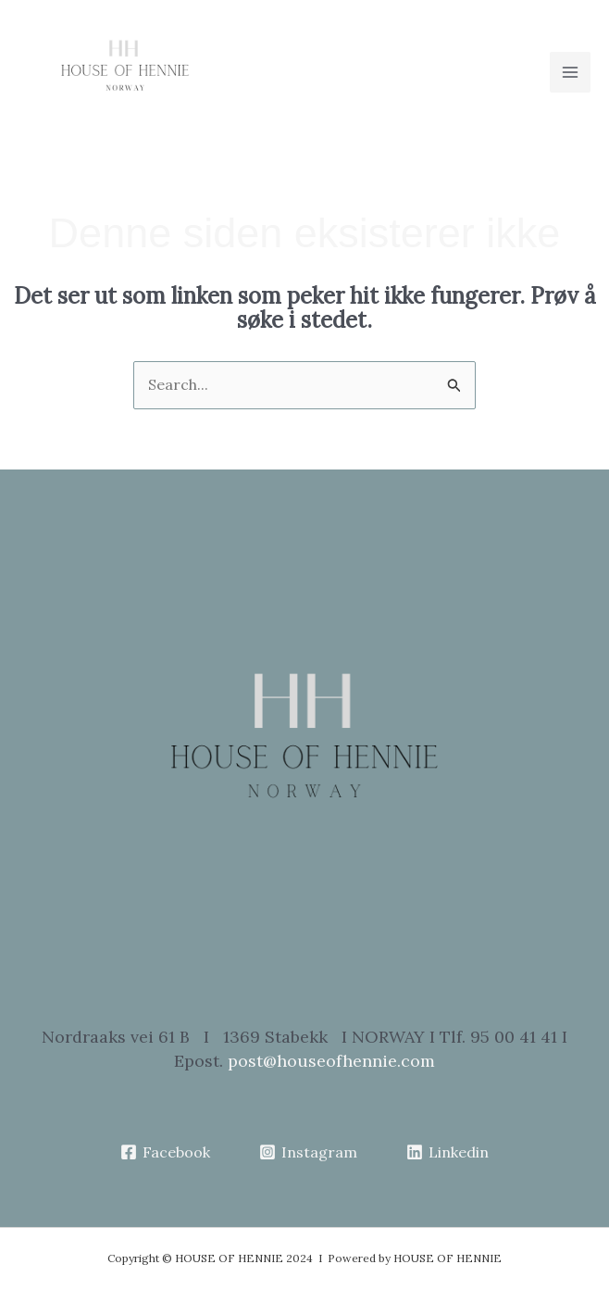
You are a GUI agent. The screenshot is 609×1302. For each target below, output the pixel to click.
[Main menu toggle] (570, 72)
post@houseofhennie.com (331, 1060)
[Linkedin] (447, 1152)
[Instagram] (309, 1152)
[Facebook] (166, 1152)
